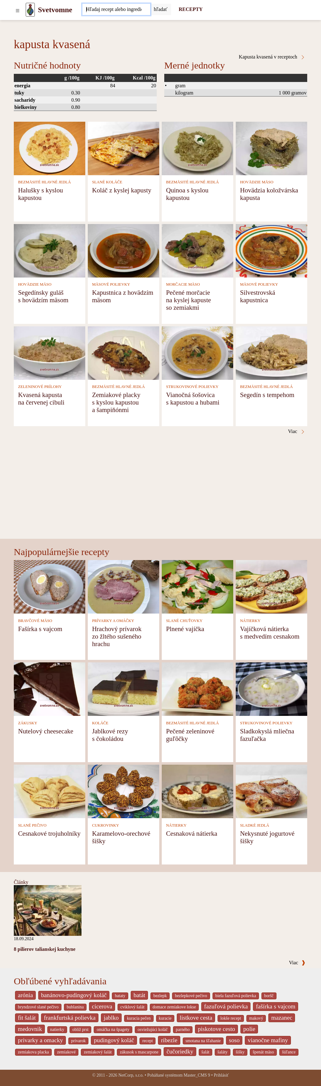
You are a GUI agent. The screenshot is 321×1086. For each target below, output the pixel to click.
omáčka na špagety (113, 1029)
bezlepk (160, 995)
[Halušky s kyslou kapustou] (49, 147)
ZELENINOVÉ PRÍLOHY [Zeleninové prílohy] (40, 387)
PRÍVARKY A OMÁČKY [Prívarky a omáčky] (113, 621)
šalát (205, 1052)
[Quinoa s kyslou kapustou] (197, 147)
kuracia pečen (139, 1018)
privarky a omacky (40, 1040)
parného (183, 1029)
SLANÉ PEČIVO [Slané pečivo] (32, 825)
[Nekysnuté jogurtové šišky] (271, 791)
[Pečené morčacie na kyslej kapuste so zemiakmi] (197, 250)
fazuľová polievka (226, 1006)
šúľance (289, 1052)
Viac (297, 962)
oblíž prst (80, 1029)
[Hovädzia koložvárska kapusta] (271, 147)
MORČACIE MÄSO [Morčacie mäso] (183, 284)
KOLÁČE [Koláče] (100, 723)
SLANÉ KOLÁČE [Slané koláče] (107, 182)
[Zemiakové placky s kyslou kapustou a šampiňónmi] (123, 352)
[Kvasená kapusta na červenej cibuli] (49, 352)
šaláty (223, 1052)
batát (139, 995)
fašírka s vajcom (275, 1006)
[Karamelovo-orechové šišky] (123, 791)
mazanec (281, 1017)
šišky (240, 1052)
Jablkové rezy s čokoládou (110, 734)
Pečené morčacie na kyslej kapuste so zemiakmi (188, 300)
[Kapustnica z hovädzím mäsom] (123, 250)
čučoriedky (179, 1051)
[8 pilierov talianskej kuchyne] (48, 910)
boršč (269, 995)
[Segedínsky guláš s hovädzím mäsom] (49, 250)
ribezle (169, 1040)
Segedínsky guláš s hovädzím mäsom (43, 296)
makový (256, 1018)
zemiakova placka (33, 1052)
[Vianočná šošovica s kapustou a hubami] (197, 352)
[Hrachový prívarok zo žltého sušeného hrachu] (123, 586)
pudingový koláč (114, 1040)
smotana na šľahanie (203, 1040)
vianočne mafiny (268, 1040)
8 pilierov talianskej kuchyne (45, 949)
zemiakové (66, 1052)
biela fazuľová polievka (235, 995)
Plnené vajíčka (185, 628)
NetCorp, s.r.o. (131, 1075)
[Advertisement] (160, 492)
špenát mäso (263, 1052)
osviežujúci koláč (153, 1029)
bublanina (75, 1007)
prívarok (78, 1040)
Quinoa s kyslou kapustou (187, 193)
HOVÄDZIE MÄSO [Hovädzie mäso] (256, 182)
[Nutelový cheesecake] (49, 688)
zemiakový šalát (98, 1052)
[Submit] (160, 9)
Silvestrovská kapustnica (257, 296)
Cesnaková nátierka (191, 833)
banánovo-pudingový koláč (74, 995)
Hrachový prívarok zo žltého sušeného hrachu (117, 636)
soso (234, 1040)
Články (21, 882)
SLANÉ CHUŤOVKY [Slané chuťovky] (184, 621)
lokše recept (230, 1018)
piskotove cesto (216, 1029)
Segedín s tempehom (267, 394)
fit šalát (27, 1017)
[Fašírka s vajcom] (49, 586)
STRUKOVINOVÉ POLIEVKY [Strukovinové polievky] (192, 387)
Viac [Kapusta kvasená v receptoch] (296, 431)
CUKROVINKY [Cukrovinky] (105, 825)
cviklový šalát (132, 1007)
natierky (57, 1029)
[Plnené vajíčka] (197, 586)
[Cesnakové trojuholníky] (49, 791)
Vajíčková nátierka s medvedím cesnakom (269, 632)
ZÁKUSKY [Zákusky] (27, 723)
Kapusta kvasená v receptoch (272, 57)
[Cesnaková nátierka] (197, 791)
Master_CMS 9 (197, 1075)
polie (249, 1029)
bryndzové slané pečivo (38, 1007)
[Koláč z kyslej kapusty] (123, 147)
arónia (25, 995)
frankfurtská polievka (70, 1017)
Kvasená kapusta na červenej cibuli (41, 398)
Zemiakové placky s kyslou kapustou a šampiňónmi (116, 402)
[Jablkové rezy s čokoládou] (123, 688)
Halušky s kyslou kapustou (40, 193)
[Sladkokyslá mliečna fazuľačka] (271, 688)
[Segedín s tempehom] (271, 352)
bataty (120, 995)
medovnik (30, 1029)
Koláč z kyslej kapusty (121, 190)
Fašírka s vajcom (40, 628)
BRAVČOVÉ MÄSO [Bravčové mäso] (35, 621)
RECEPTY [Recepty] (191, 9)
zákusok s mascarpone (139, 1052)
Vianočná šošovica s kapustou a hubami (192, 398)
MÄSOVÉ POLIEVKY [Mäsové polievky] (111, 284)
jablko (111, 1017)
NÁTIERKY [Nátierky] (250, 621)
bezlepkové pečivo (191, 995)
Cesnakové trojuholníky (49, 833)
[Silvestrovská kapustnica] (271, 250)
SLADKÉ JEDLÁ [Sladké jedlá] (254, 825)
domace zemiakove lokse (174, 1007)
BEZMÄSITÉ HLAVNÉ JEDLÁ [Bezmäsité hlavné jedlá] (44, 182)
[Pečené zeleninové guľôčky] (197, 688)
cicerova (102, 1006)
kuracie (165, 1018)
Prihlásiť (221, 1075)
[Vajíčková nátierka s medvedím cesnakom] (271, 586)
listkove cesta (196, 1017)
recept (147, 1040)
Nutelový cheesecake (45, 731)
